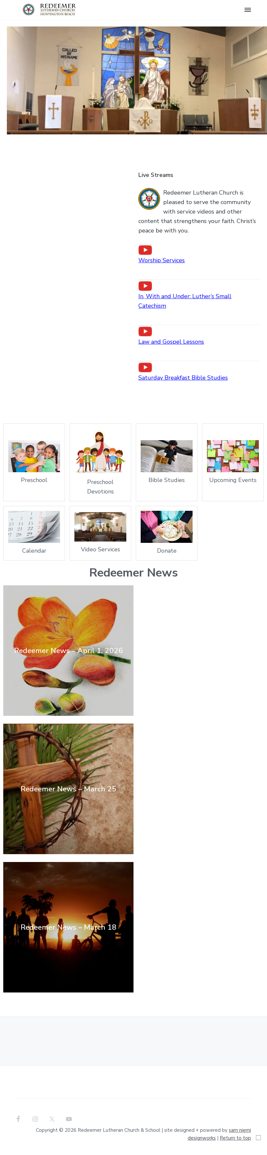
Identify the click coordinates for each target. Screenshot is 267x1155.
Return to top (235, 1138)
